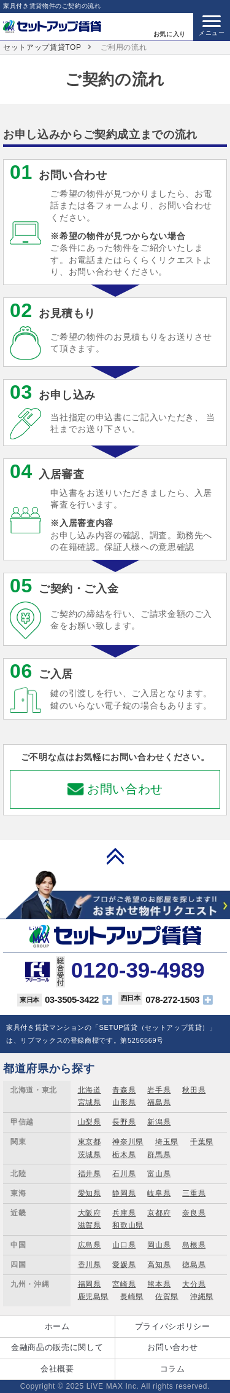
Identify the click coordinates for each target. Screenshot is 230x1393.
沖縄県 (201, 1296)
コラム (172, 1368)
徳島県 (193, 1264)
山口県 (124, 1245)
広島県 (89, 1245)
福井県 (89, 1173)
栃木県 (124, 1154)
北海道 (89, 1090)
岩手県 (159, 1090)
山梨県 (89, 1122)
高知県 (159, 1264)
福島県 (159, 1102)
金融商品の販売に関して (57, 1347)
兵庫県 (124, 1213)
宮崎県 (124, 1284)
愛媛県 (124, 1264)
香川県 (89, 1264)
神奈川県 (128, 1141)
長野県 (124, 1122)
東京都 (89, 1141)
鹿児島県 (93, 1296)
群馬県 (159, 1154)
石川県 (124, 1173)
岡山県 (159, 1245)
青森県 (124, 1090)
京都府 (159, 1213)
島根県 (193, 1245)
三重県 (193, 1193)
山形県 (124, 1102)
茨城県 (89, 1154)
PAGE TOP (115, 856)
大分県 (193, 1284)
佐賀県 (166, 1296)
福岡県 (89, 1284)
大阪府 (89, 1213)
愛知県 (89, 1193)
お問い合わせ (125, 789)
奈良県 (193, 1213)
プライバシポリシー (172, 1326)
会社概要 (57, 1368)
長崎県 (132, 1296)
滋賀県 (89, 1225)
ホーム (57, 1326)
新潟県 (159, 1122)
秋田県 (193, 1090)
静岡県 (124, 1193)
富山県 (159, 1173)
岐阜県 (159, 1193)
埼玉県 (166, 1141)
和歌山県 (128, 1225)
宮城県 (89, 1102)
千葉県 (201, 1141)
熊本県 (159, 1284)
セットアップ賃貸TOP (42, 47)
